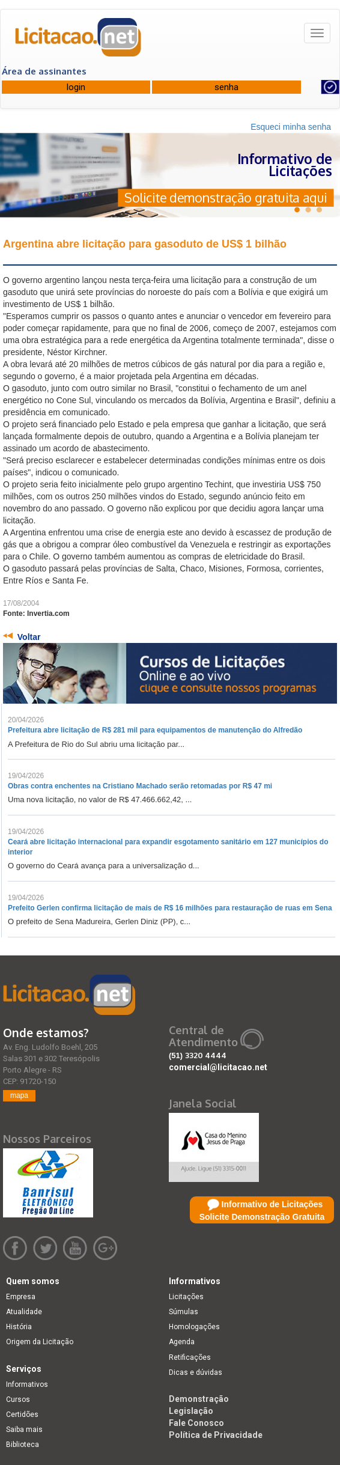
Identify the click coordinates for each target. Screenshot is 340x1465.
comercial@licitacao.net (218, 1067)
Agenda (182, 1342)
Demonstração (199, 1399)
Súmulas (183, 1312)
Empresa (20, 1297)
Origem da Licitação (39, 1342)
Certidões (22, 1414)
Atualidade (24, 1312)
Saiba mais (24, 1429)
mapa (19, 1095)
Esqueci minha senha (290, 127)
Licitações (186, 1297)
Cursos (18, 1399)
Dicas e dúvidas (195, 1372)
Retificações (190, 1357)
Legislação (191, 1411)
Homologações (194, 1327)
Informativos (27, 1384)
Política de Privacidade (216, 1435)
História (19, 1327)
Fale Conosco (196, 1423)
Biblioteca (22, 1444)
